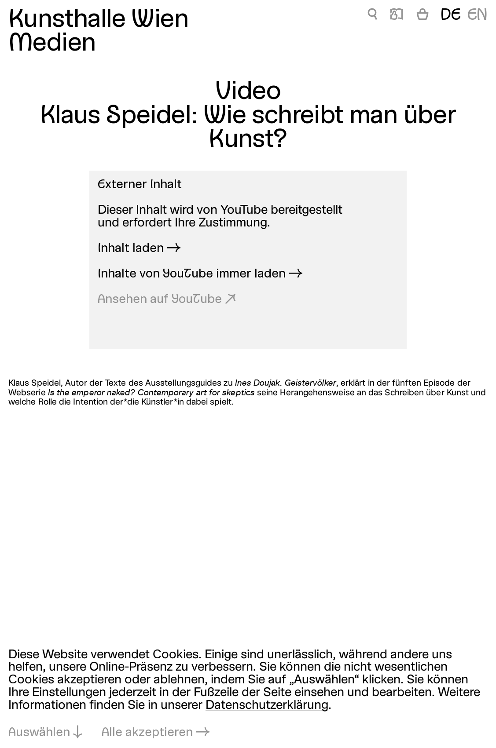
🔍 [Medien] (372, 15)
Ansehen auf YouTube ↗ (167, 299)
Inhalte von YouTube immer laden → (200, 274)
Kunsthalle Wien (98, 20)
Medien (52, 44)
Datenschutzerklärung (267, 705)
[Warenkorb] (422, 15)
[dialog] (248, 694)
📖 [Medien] (396, 15)
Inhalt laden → (139, 248)
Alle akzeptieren (147, 732)
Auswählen (39, 732)
